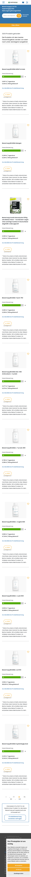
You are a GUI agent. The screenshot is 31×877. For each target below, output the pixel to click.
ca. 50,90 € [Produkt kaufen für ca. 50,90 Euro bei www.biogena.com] (7, 547)
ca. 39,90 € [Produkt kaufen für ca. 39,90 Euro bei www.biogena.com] (7, 94)
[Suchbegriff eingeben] (9, 15)
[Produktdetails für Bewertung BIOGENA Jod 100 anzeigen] (15, 666)
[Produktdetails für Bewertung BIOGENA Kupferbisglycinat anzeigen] (15, 740)
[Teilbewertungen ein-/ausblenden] (25, 76)
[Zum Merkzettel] (23, 2)
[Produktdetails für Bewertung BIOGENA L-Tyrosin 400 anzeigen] (15, 444)
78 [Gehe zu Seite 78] (19, 797)
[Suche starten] (19, 15)
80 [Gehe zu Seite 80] (11, 799)
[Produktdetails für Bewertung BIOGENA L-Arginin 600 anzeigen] (15, 518)
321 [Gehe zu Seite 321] (20, 799)
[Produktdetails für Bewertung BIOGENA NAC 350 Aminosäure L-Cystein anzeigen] (15, 368)
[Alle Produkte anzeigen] (25, 15)
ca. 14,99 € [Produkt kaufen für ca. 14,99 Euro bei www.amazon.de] (7, 249)
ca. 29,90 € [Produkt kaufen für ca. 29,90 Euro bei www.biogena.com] (7, 168)
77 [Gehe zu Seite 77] (14, 797)
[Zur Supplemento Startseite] (13, 2)
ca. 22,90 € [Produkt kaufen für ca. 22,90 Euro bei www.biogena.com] (7, 621)
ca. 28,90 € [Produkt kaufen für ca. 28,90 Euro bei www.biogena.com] (7, 769)
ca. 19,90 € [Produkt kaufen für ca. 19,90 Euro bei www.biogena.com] (7, 695)
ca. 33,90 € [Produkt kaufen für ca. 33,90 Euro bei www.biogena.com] (7, 323)
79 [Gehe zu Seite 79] (24, 797)
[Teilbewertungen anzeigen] (13, 77)
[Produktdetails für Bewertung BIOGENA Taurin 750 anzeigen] (15, 294)
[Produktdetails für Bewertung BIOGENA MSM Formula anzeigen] (15, 65)
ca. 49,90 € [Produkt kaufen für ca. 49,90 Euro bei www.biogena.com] (7, 399)
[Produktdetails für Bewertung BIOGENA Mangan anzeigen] (15, 139)
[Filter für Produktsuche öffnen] (27, 2)
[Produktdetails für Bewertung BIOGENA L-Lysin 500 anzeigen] (15, 592)
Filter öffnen (15, 25)
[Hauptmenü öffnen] (3, 2)
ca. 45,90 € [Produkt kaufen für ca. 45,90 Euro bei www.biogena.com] (7, 473)
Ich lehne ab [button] (18, 869)
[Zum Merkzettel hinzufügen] (28, 51)
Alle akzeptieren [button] (18, 865)
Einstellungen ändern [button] (18, 873)
